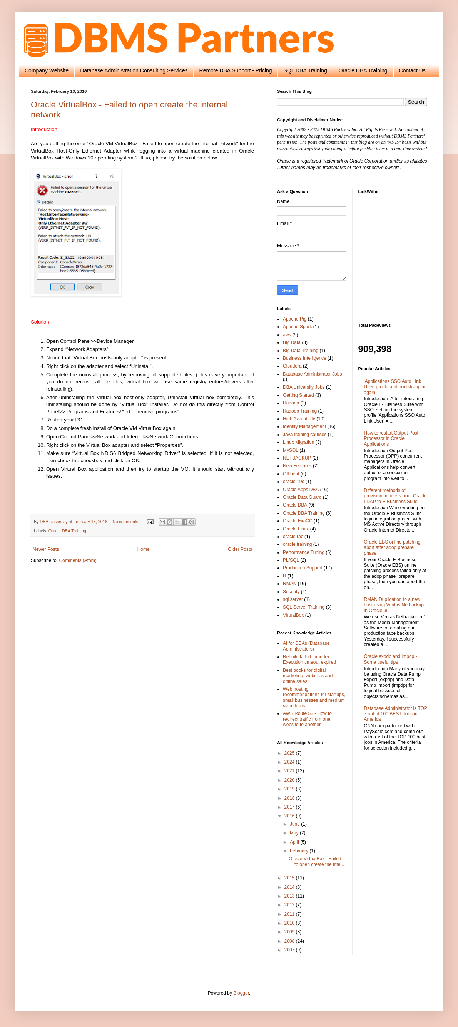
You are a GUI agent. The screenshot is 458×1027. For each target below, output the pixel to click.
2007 (290, 950)
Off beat (291, 474)
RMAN (289, 583)
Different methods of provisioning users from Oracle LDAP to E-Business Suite (395, 496)
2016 (290, 816)
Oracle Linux (296, 529)
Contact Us (412, 70)
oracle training (297, 544)
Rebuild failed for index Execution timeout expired (309, 659)
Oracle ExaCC (298, 521)
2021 (290, 771)
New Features (297, 465)
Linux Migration (298, 442)
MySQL (290, 450)
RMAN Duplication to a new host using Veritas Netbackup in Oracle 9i (394, 605)
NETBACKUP (297, 458)
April (295, 842)
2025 (290, 753)
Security (291, 591)
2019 (290, 789)
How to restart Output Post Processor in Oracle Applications (391, 438)
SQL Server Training (303, 607)
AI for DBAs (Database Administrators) (306, 646)
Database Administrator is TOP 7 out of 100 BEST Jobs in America (395, 714)
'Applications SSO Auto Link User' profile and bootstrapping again (395, 387)
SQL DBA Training (305, 70)
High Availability (299, 418)
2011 (290, 914)
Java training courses (304, 434)
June (295, 824)
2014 (290, 887)
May (295, 833)
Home (143, 549)
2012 (290, 905)
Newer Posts (46, 549)
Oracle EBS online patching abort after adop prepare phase (392, 547)
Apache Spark (297, 326)
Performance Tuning (303, 552)
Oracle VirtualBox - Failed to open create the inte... (316, 861)
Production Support (303, 568)
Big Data (292, 342)
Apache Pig (294, 319)
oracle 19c (293, 481)
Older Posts (240, 549)
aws (287, 334)
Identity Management (304, 426)
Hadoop (291, 403)
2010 (290, 923)
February (299, 851)
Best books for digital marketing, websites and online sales (308, 676)
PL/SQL (291, 560)
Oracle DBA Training (363, 70)
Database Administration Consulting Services (133, 70)
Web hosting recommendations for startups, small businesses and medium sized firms (314, 697)
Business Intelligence (304, 358)
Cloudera (292, 366)
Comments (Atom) (77, 560)
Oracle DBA (295, 505)
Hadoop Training (300, 411)
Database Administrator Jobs (312, 374)
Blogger (241, 993)
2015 (290, 878)
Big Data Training (300, 350)
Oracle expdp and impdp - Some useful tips (390, 659)
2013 (290, 896)
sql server (293, 599)
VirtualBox (293, 615)
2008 (290, 941)
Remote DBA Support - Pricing (235, 70)
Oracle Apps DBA (301, 489)
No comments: (127, 521)
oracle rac (293, 536)
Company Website (47, 70)
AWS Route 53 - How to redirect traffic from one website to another (307, 719)
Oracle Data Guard (302, 497)
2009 (290, 932)
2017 (290, 807)
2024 (290, 762)
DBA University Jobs (304, 387)
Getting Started (298, 395)
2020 (290, 780)
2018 (290, 798)
